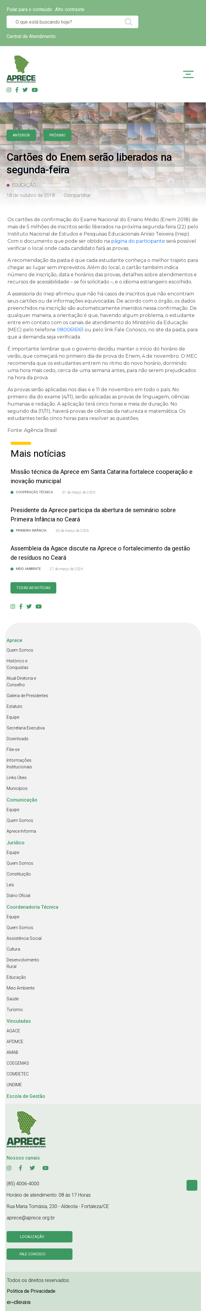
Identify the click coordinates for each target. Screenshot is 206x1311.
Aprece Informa (21, 831)
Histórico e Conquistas (17, 664)
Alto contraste (69, 9)
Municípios (17, 788)
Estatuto (14, 706)
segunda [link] (153, 227)
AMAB (12, 1052)
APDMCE (15, 1041)
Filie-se (13, 749)
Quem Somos (20, 650)
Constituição (19, 874)
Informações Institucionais (19, 763)
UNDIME (14, 1084)
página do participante (138, 241)
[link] (153, 227)
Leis (10, 884)
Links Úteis (17, 777)
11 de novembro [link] (115, 389)
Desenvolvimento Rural (23, 963)
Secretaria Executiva (26, 728)
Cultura (13, 949)
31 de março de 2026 (78, 492)
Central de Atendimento (31, 36)
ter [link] (88, 404)
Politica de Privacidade (31, 1291)
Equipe (13, 717)
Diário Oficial (18, 895)
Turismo (15, 1009)
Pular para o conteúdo (29, 9)
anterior (21, 135)
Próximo (57, 135)
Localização (32, 1237)
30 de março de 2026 (72, 531)
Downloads (17, 738)
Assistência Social (24, 938)
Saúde (13, 998)
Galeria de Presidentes (27, 695)
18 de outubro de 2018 (31, 195)
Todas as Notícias (33, 588)
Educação (16, 977)
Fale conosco (32, 1254)
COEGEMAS (18, 1063)
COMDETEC (18, 1074)
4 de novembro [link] (160, 356)
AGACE (13, 1030)
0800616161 (70, 330)
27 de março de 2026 (66, 569)
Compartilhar (77, 195)
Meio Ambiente (20, 988)
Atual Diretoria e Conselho (21, 681)
